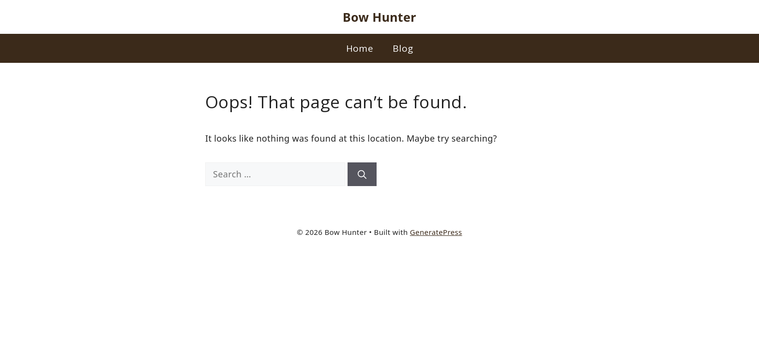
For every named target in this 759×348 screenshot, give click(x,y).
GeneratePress (436, 232)
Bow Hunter (379, 17)
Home (359, 48)
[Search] (362, 174)
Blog (403, 48)
